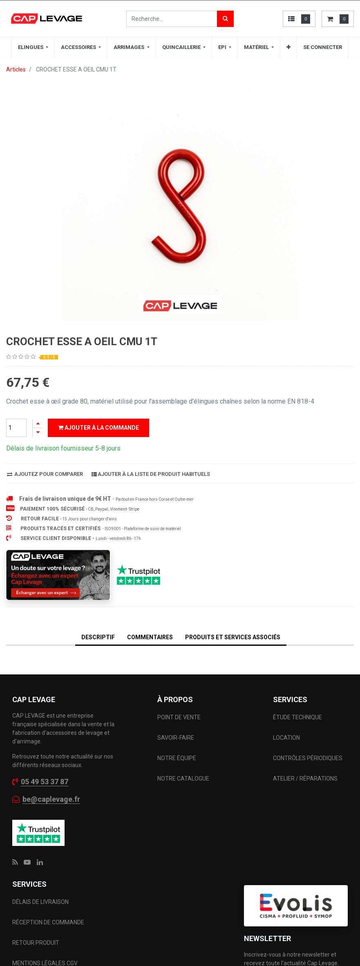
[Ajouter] (37, 423)
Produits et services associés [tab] (232, 637)
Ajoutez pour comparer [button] (45, 474)
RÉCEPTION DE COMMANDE (48, 922)
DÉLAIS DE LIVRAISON (41, 902)
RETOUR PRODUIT (35, 942)
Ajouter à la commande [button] (98, 427)
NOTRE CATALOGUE (183, 778)
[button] (288, 47)
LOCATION (287, 737)
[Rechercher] (225, 19)
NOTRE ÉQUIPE (176, 758)
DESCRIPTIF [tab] (98, 637)
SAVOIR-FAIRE (175, 737)
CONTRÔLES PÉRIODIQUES (307, 758)
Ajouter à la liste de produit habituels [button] (151, 474)
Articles (16, 69)
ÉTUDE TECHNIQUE (298, 717)
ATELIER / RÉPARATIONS (305, 778)
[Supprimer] (37, 432)
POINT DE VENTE (179, 717)
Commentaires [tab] (150, 637)
